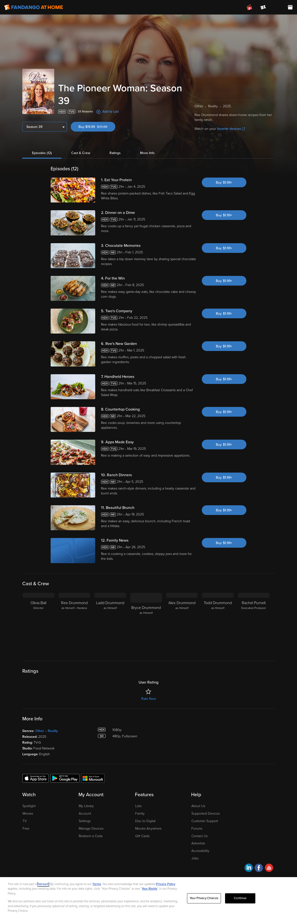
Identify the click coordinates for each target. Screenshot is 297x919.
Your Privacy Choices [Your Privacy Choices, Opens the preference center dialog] (204, 898)
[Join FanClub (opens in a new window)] (249, 7)
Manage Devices (91, 828)
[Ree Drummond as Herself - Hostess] (74, 623)
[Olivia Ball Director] (38, 623)
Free (26, 828)
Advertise (198, 843)
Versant (43, 884)
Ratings (115, 153)
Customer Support (204, 821)
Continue (240, 898)
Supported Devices (205, 813)
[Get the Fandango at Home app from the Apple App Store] (35, 778)
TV (25, 821)
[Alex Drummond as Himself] (182, 623)
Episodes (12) (42, 153)
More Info (147, 153)
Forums (196, 828)
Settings (85, 821)
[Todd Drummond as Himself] (218, 623)
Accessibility (200, 851)
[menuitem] (277, 7)
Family (140, 813)
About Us (198, 806)
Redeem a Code (91, 836)
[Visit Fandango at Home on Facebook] (258, 868)
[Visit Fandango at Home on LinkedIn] (248, 868)
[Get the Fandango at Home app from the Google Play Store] (65, 778)
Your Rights (149, 889)
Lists (138, 806)
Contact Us (199, 836)
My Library (86, 806)
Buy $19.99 (96, 127)
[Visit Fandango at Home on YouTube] (269, 868)
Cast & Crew (80, 153)
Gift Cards (142, 836)
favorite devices (231, 129)
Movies (28, 813)
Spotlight (29, 806)
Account (85, 813)
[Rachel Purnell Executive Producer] (253, 623)
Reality (53, 731)
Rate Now (148, 699)
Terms (96, 884)
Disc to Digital (145, 821)
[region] (148, 898)
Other (39, 731)
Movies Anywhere (148, 828)
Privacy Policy (165, 884)
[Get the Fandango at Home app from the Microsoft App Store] (93, 778)
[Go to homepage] (33, 7)
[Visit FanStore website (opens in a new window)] (290, 7)
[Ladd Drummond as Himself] (110, 623)
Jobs (194, 858)
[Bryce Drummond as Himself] (146, 623)
